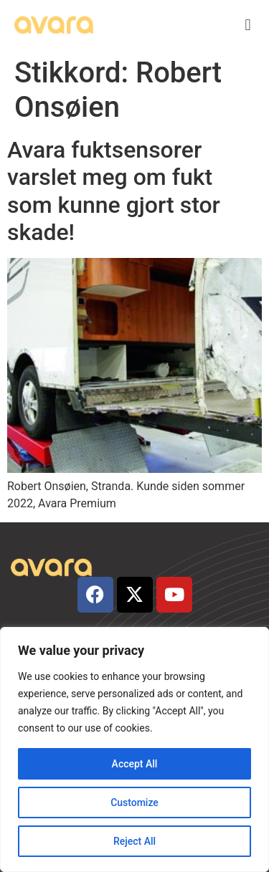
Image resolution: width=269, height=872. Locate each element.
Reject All (134, 841)
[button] (248, 25)
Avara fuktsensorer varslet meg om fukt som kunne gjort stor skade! (113, 191)
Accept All (135, 764)
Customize (134, 802)
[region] (134, 749)
